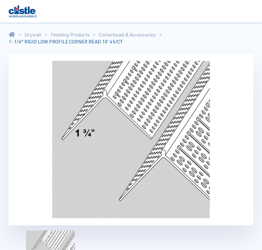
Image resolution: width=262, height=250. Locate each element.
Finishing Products (70, 34)
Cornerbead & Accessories (127, 34)
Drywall (32, 34)
